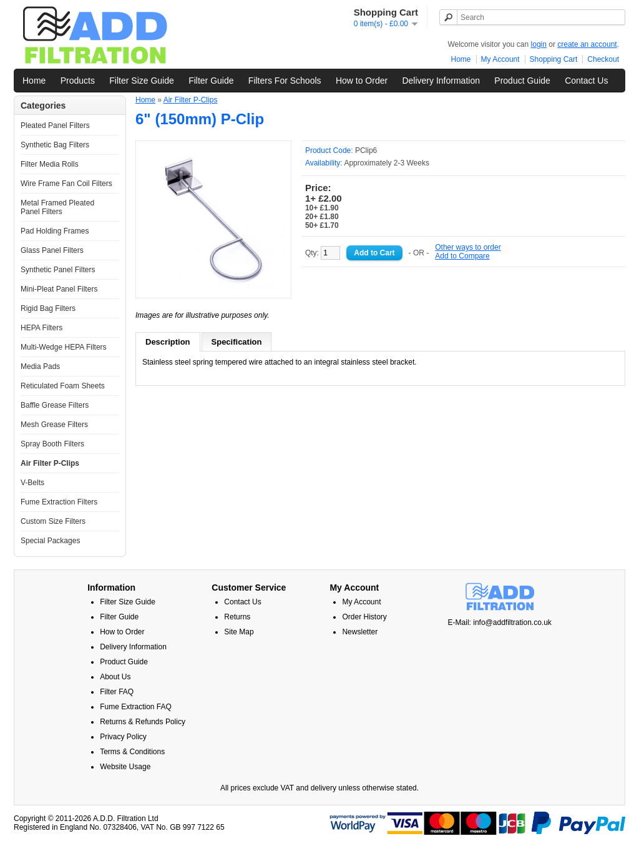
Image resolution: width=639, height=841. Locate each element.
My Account (500, 59)
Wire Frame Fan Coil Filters (66, 183)
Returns (237, 616)
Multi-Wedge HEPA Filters (64, 347)
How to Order (362, 81)
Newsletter (360, 631)
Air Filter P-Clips (50, 463)
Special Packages (50, 540)
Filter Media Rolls (50, 164)
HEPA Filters (41, 327)
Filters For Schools (284, 81)
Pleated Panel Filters (55, 125)
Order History (364, 616)
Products (78, 81)
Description (167, 342)
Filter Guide (210, 81)
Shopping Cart (554, 59)
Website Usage (125, 766)
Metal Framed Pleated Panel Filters (57, 207)
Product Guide (522, 81)
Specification (237, 342)
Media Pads (40, 366)
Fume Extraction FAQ (136, 706)
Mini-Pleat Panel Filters (59, 289)
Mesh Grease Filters (54, 424)
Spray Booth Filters (52, 444)
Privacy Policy (123, 736)
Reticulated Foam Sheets (63, 385)
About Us (115, 676)
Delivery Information (441, 81)
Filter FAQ (117, 691)
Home (461, 59)
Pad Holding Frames (55, 231)
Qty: (322, 252)
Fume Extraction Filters (59, 502)
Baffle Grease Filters (55, 405)
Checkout (603, 59)
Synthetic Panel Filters (58, 269)
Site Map (238, 631)
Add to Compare (462, 256)
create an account (587, 44)
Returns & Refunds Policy (142, 721)
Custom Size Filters (53, 521)
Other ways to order (467, 247)
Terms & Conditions (132, 751)
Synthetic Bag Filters (55, 144)
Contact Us (586, 81)
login (539, 44)
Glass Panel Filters (52, 250)
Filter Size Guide (141, 81)
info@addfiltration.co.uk (512, 622)
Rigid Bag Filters (48, 308)
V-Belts (32, 482)
